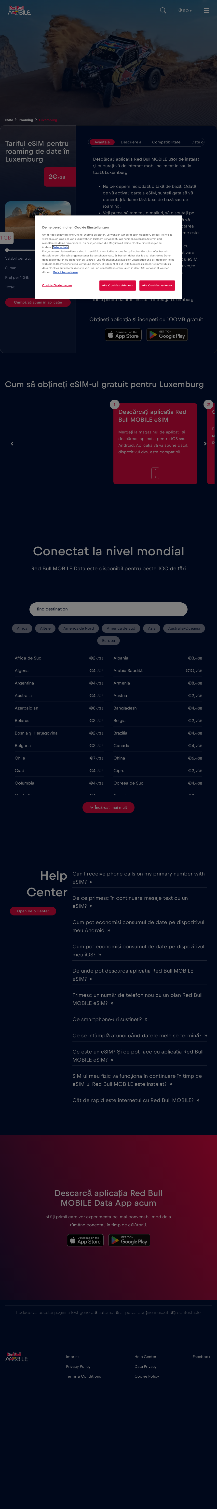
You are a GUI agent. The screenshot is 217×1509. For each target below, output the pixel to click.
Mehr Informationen (65, 272)
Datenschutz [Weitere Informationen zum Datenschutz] (60, 247)
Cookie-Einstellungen (57, 285)
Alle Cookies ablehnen (117, 285)
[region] (108, 257)
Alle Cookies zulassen (157, 285)
